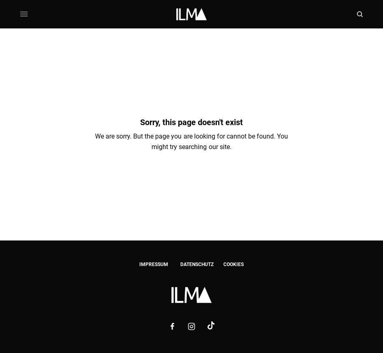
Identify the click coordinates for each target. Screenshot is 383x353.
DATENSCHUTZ (197, 264)
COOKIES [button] (233, 264)
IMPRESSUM (153, 264)
